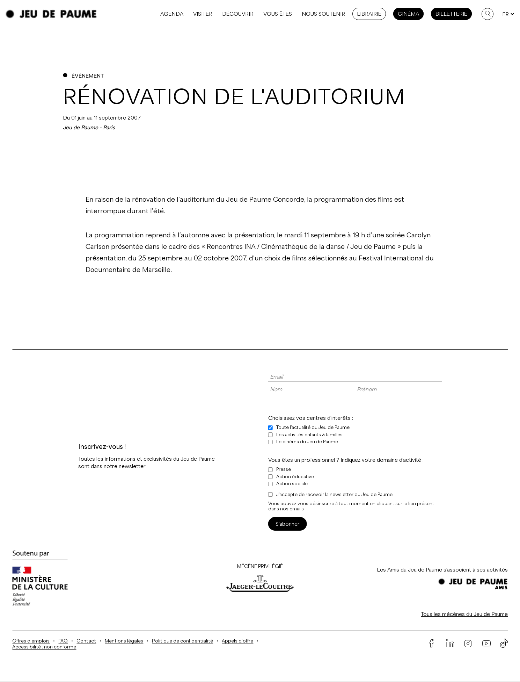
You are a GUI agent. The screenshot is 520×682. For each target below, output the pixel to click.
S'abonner (288, 524)
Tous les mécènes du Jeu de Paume (464, 614)
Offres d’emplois (31, 641)
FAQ (63, 641)
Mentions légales (124, 641)
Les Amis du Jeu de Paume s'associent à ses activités (442, 570)
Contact (86, 641)
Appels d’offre (237, 641)
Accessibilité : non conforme (44, 646)
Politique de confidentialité (182, 641)
